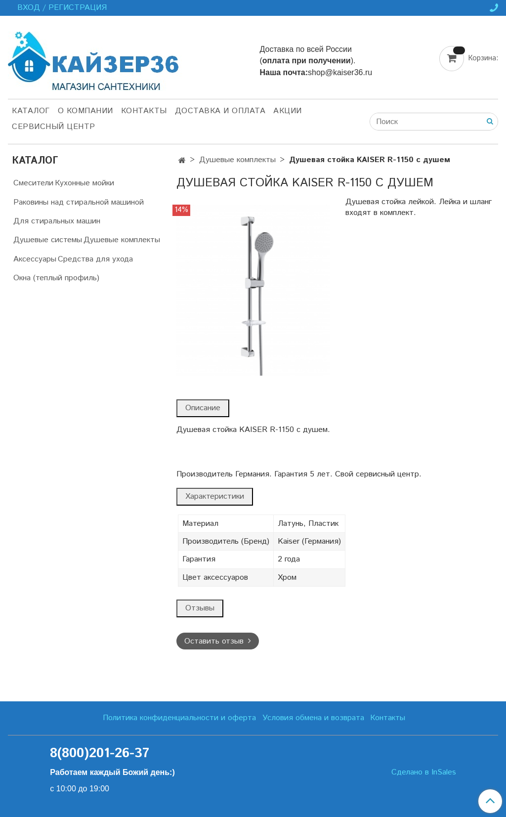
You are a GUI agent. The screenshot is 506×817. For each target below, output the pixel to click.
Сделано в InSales (423, 772)
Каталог (31, 111)
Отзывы (199, 608)
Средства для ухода (95, 259)
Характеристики (214, 496)
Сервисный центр (53, 126)
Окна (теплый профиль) (56, 278)
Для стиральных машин (56, 221)
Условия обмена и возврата (313, 718)
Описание (202, 408)
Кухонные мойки (84, 183)
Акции (287, 111)
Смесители (33, 183)
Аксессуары (34, 259)
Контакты (144, 111)
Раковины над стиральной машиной (78, 202)
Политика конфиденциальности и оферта (179, 718)
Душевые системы (47, 240)
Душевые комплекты (237, 160)
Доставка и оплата (220, 111)
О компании (85, 111)
